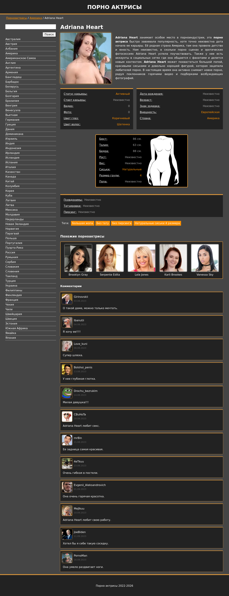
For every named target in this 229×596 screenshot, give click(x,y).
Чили (9, 309)
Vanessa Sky (205, 274)
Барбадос (12, 81)
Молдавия (12, 214)
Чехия (9, 304)
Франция (11, 299)
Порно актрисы (114, 7)
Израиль (11, 138)
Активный (123, 93)
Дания (9, 129)
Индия (10, 143)
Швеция (11, 318)
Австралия (12, 39)
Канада (10, 176)
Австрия (11, 44)
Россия (10, 252)
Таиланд (11, 276)
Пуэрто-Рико (14, 247)
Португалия (13, 243)
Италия (10, 167)
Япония (10, 337)
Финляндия (13, 295)
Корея (9, 190)
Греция (10, 124)
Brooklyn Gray (78, 274)
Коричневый (121, 118)
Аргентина (13, 67)
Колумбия (12, 186)
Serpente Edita (110, 274)
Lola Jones (142, 274)
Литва (9, 205)
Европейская (210, 112)
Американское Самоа (20, 58)
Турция (10, 281)
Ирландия (12, 153)
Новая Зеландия (17, 224)
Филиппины (13, 290)
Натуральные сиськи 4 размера (157, 223)
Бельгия (11, 91)
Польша (11, 238)
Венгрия (11, 105)
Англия (10, 62)
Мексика (11, 209)
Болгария (12, 96)
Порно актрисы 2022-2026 (114, 585)
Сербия (10, 262)
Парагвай (12, 233)
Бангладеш (13, 77)
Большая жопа (82, 223)
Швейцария (13, 314)
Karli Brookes (173, 274)
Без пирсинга (121, 223)
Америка (36, 18)
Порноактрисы (16, 18)
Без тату (103, 223)
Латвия (10, 200)
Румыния (11, 257)
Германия (12, 119)
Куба (8, 195)
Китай (9, 181)
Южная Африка (16, 328)
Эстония (11, 323)
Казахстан (12, 172)
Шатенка (123, 124)
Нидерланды (14, 219)
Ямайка (10, 333)
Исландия (12, 157)
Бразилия (12, 100)
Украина (11, 285)
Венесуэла (12, 110)
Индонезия (13, 148)
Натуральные (132, 169)
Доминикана (14, 134)
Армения (11, 72)
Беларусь (12, 86)
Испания (11, 162)
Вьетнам (11, 115)
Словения (12, 271)
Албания (11, 48)
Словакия (12, 266)
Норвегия (12, 228)
